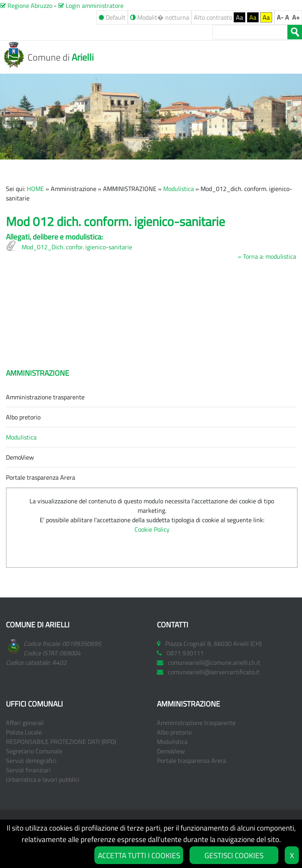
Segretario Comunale (34, 751)
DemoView (20, 457)
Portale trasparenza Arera (40, 477)
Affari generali (25, 722)
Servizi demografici (31, 760)
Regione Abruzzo (26, 5)
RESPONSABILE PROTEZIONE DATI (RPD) (61, 741)
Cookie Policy (151, 529)
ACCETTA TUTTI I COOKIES (139, 855)
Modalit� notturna (159, 17)
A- (280, 17)
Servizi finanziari (28, 770)
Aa (239, 17)
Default (112, 17)
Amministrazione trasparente (45, 397)
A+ (296, 17)
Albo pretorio (23, 417)
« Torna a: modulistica (267, 256)
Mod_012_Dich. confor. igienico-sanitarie (77, 247)
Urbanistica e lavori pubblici (42, 779)
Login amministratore (90, 5)
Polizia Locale (24, 732)
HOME (35, 188)
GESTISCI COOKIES (233, 855)
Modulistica (178, 188)
